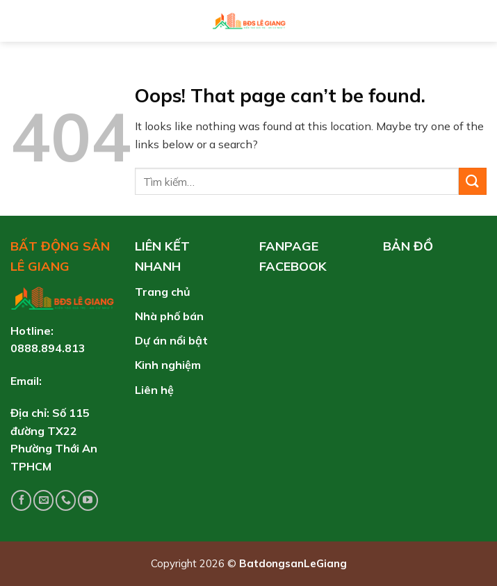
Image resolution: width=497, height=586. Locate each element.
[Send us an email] (43, 500)
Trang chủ (162, 292)
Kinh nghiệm (168, 365)
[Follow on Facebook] (21, 500)
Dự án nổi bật (171, 340)
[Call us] (66, 500)
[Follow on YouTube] (88, 500)
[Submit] (473, 181)
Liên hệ (154, 390)
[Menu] (20, 20)
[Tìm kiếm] (480, 20)
